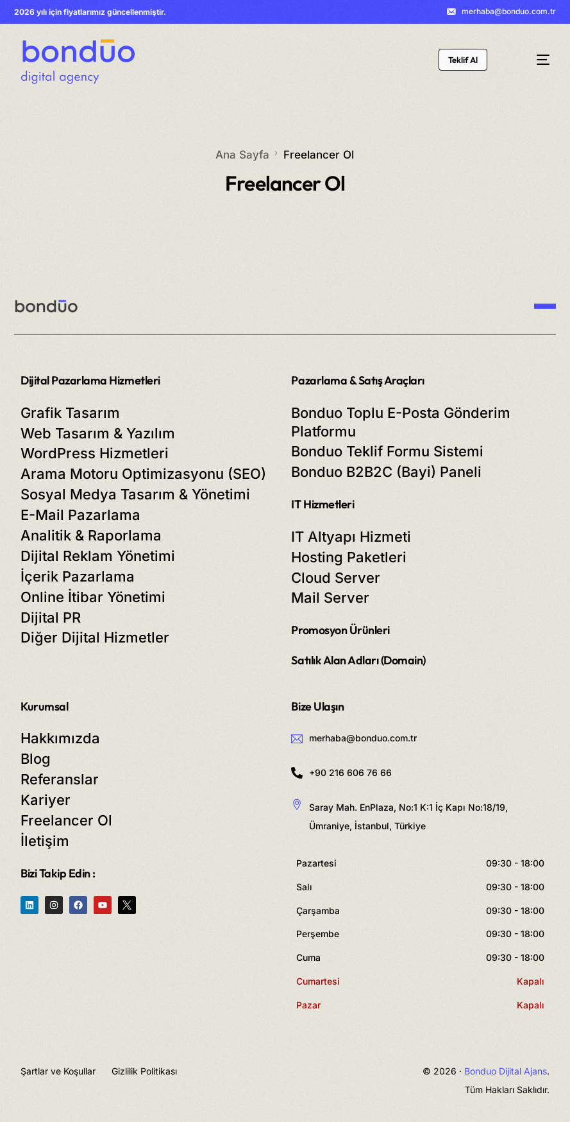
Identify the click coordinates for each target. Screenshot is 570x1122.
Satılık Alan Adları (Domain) (358, 660)
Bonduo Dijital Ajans (505, 1071)
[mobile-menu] (532, 60)
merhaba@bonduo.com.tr (509, 11)
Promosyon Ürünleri (340, 630)
